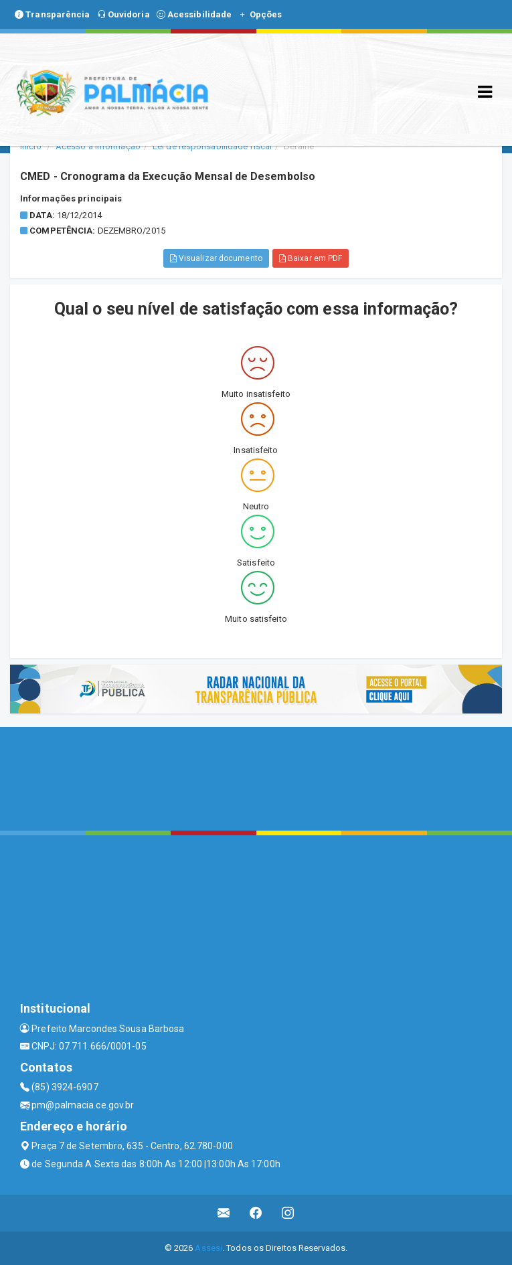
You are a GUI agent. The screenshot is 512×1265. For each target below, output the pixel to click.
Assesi (208, 1248)
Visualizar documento (216, 258)
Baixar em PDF (311, 258)
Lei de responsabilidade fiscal (212, 146)
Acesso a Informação (98, 146)
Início (30, 146)
